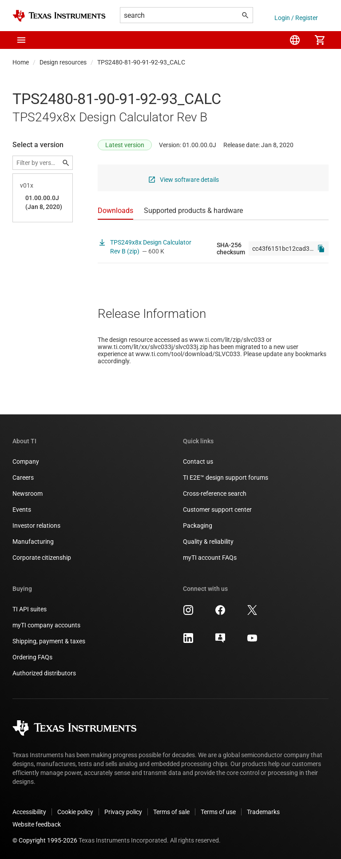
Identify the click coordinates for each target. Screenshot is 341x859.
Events (21, 509)
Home (20, 62)
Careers (23, 477)
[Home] (59, 16)
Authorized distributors (44, 673)
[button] (21, 40)
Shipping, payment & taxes (48, 641)
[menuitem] (294, 40)
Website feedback (36, 824)
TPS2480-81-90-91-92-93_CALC (141, 62)
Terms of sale (171, 811)
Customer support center (217, 509)
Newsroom (27, 493)
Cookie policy (75, 811)
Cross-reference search (214, 493)
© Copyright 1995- (44, 840)
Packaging (197, 525)
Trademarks (263, 811)
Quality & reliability (208, 541)
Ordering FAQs (32, 657)
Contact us (198, 461)
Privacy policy (123, 811)
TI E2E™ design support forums (225, 477)
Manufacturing (33, 541)
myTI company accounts (46, 625)
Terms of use (218, 811)
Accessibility (29, 811)
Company (25, 461)
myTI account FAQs (210, 557)
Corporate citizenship (41, 557)
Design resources (63, 62)
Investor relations (36, 525)
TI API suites (29, 609)
